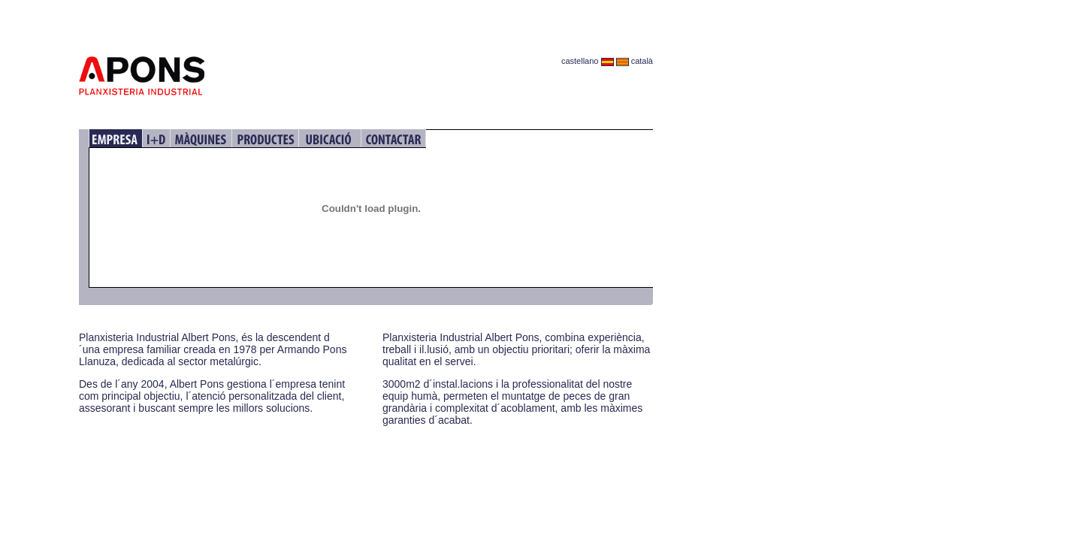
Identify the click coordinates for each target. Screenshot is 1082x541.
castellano (587, 60)
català (634, 60)
